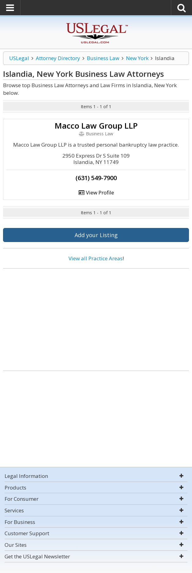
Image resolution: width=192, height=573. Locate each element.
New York (137, 58)
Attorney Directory (58, 58)
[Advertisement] (96, 317)
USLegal (19, 58)
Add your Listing (96, 235)
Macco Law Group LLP (96, 125)
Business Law (103, 58)
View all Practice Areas (95, 258)
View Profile (96, 192)
